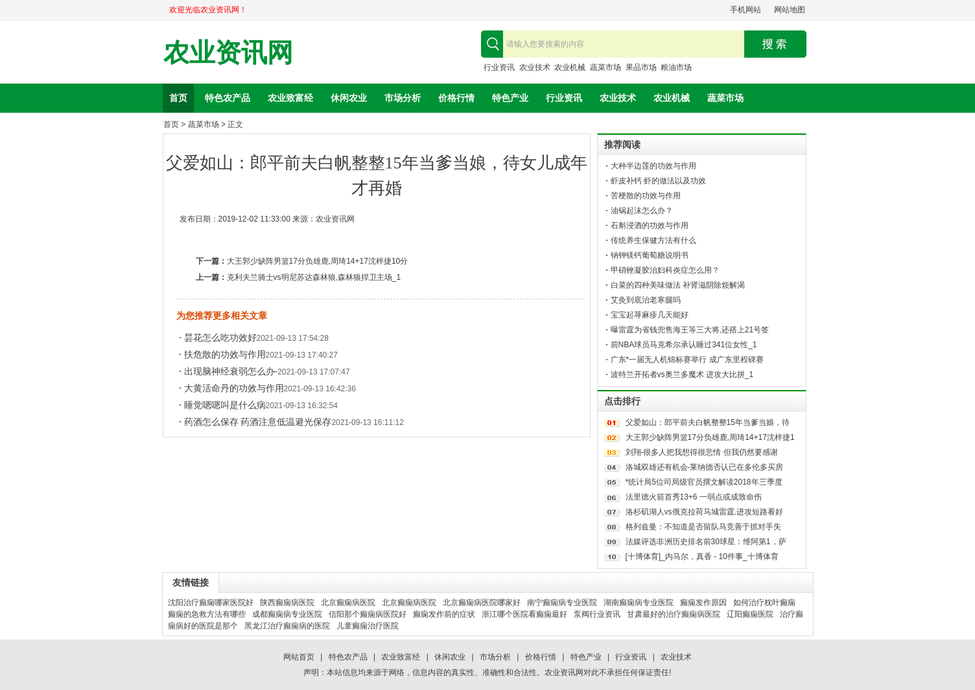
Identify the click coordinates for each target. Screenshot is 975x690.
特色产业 (510, 98)
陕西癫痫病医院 (287, 602)
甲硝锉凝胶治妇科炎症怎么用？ (665, 270)
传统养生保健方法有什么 (653, 240)
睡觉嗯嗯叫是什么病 (225, 405)
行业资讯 (499, 67)
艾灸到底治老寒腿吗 (646, 300)
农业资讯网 (228, 52)
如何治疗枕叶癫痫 (764, 602)
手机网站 (745, 9)
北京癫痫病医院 (348, 602)
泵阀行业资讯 (597, 614)
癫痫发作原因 (703, 602)
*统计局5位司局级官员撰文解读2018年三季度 (704, 482)
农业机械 (569, 67)
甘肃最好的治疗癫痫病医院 (673, 614)
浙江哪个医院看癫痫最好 (524, 614)
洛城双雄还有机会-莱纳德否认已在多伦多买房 (705, 467)
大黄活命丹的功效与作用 (234, 388)
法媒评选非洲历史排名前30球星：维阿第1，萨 (706, 541)
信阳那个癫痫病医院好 (367, 614)
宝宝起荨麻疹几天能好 (649, 314)
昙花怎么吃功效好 (220, 337)
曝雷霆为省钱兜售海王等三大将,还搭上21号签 (690, 329)
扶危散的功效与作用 (225, 354)
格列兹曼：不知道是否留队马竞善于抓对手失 (703, 526)
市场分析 (402, 98)
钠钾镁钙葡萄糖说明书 (649, 255)
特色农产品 (227, 98)
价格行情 (456, 98)
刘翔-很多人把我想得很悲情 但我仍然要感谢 (702, 452)
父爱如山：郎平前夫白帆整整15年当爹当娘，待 (708, 422)
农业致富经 (290, 98)
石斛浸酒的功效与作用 (649, 225)
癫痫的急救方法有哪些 (207, 614)
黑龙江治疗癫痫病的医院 (287, 625)
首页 (178, 98)
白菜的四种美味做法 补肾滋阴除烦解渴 (678, 285)
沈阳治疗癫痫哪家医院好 (210, 602)
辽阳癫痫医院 (750, 614)
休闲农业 (349, 98)
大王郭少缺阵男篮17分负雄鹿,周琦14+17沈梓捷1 (710, 437)
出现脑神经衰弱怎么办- (231, 371)
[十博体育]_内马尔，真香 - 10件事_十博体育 (702, 556)
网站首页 (298, 656)
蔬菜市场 (605, 67)
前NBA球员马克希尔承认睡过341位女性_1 (684, 344)
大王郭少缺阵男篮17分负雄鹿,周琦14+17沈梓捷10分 (317, 261)
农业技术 (534, 67)
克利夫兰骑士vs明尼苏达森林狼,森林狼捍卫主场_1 (314, 277)
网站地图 (789, 9)
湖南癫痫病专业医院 (639, 602)
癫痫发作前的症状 (444, 614)
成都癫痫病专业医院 (287, 614)
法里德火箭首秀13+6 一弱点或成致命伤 (694, 496)
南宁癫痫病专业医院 (562, 602)
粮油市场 (676, 67)
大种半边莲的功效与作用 (653, 165)
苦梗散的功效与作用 (646, 195)
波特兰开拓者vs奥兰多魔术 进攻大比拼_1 (682, 374)
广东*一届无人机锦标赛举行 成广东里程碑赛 (687, 359)
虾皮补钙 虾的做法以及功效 (658, 180)
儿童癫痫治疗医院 (367, 625)
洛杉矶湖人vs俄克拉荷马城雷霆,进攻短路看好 (704, 511)
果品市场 (641, 67)
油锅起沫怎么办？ (642, 210)
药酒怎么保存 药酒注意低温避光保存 (258, 422)
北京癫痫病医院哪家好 (482, 602)
